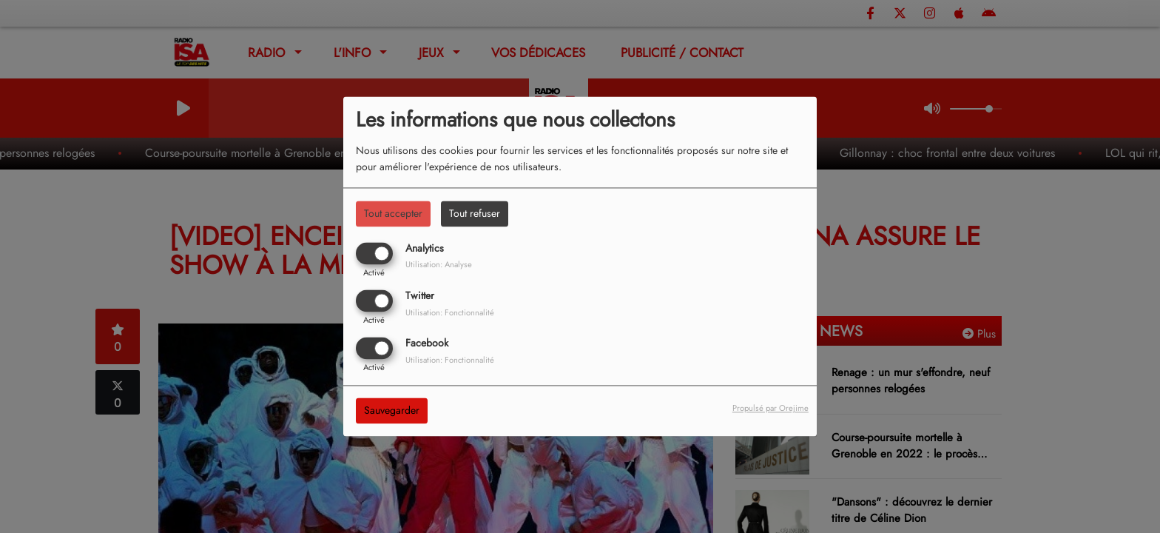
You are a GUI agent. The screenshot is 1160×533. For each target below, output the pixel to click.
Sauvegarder (391, 410)
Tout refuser (474, 213)
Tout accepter (393, 213)
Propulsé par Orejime (770, 409)
